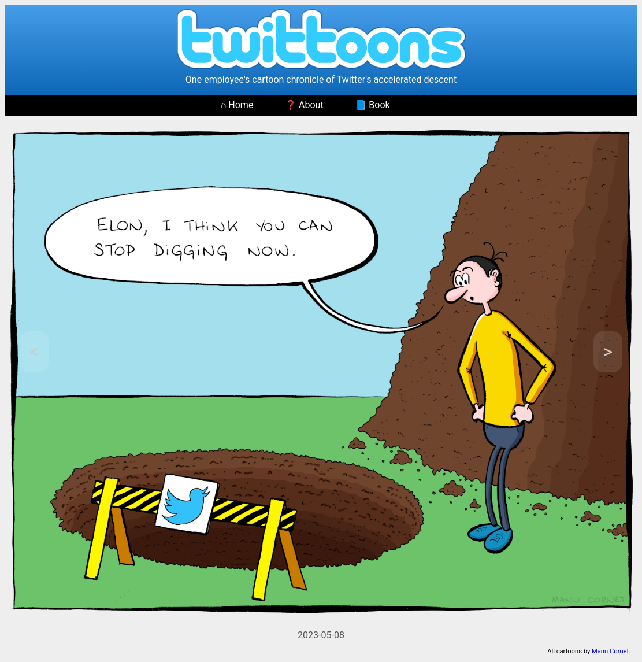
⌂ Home (237, 104)
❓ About (304, 104)
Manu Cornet (610, 651)
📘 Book (372, 104)
